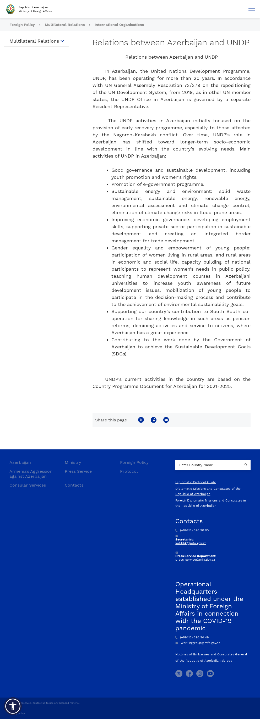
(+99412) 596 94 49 (192, 637)
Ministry (73, 462)
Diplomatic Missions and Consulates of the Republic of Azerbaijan (208, 491)
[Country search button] (247, 465)
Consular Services (27, 485)
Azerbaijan (20, 462)
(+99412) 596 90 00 (192, 530)
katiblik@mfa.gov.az (190, 543)
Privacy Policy (17, 713)
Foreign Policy (22, 25)
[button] (12, 706)
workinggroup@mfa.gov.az (197, 643)
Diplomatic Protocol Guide (195, 482)
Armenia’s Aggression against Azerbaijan (30, 474)
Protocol (129, 471)
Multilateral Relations (65, 25)
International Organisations (119, 25)
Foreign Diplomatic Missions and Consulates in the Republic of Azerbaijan (210, 503)
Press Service (78, 471)
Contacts (74, 485)
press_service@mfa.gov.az (195, 559)
